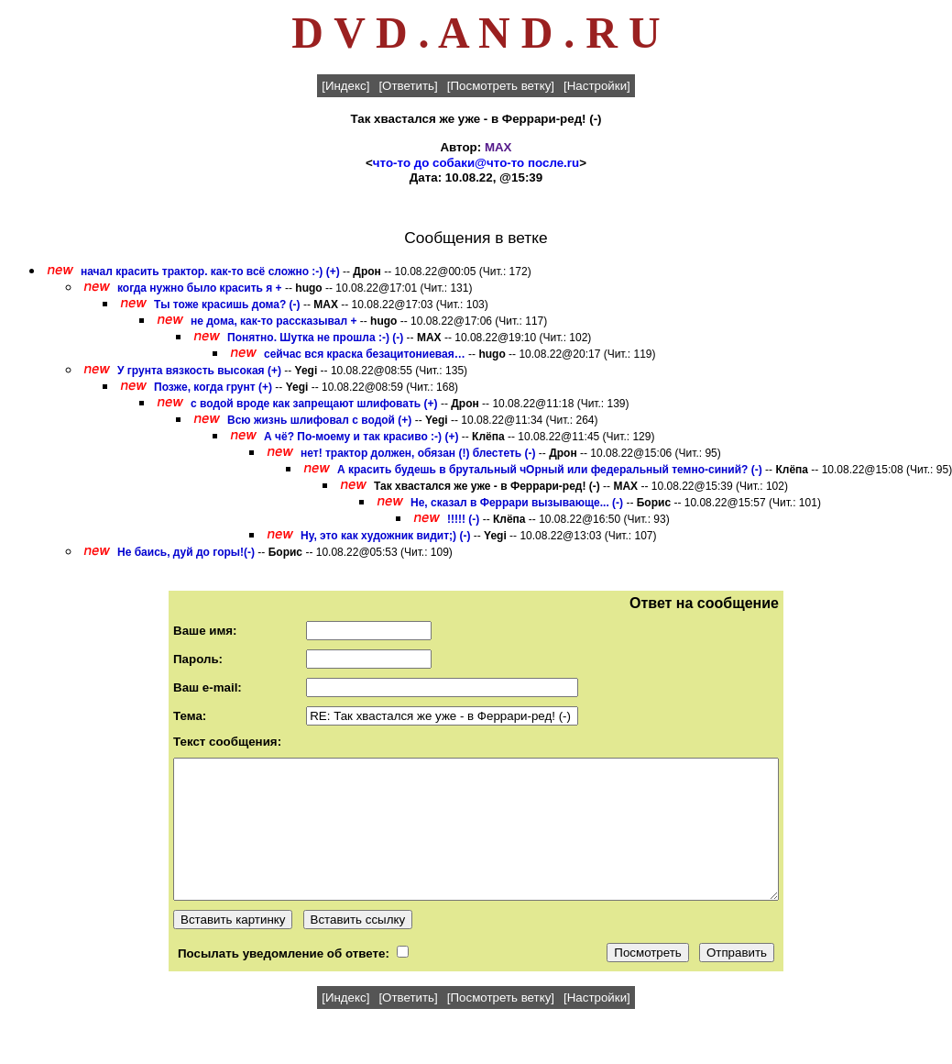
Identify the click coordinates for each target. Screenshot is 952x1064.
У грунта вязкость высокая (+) (199, 370)
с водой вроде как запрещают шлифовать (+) (314, 403)
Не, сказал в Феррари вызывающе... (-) (516, 502)
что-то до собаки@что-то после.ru (476, 163)
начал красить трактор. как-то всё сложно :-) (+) (210, 271)
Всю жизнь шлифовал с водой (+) (319, 420)
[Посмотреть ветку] (500, 86)
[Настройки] (597, 86)
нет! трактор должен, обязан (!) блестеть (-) (418, 453)
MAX (498, 147)
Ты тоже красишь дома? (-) (227, 304)
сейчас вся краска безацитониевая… (364, 354)
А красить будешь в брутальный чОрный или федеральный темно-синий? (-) (549, 469)
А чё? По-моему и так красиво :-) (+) (361, 436)
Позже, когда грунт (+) (213, 387)
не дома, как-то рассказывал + (273, 321)
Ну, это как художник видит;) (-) (385, 535)
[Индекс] (345, 86)
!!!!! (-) (463, 519)
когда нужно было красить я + (199, 288)
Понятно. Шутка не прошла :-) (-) (315, 337)
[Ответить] (407, 86)
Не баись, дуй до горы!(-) (186, 552)
